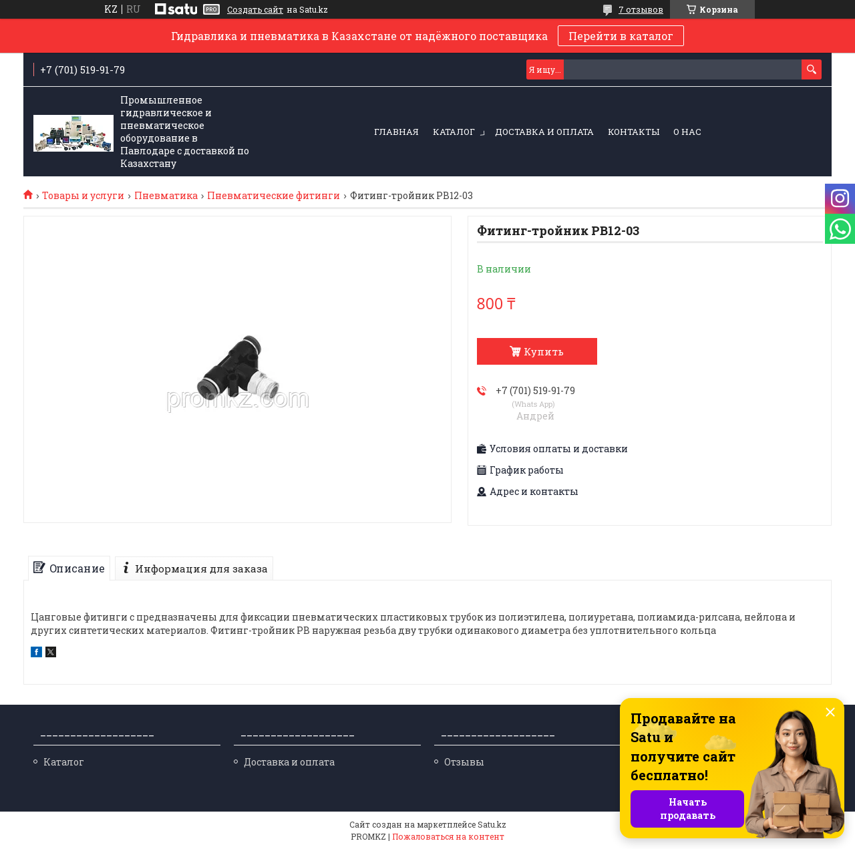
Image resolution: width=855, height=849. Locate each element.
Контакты (633, 132)
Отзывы (464, 761)
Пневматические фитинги (273, 196)
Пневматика (166, 196)
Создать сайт (255, 9)
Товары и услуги (83, 196)
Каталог (454, 132)
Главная (396, 132)
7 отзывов (641, 9)
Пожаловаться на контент (448, 836)
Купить (544, 351)
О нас (687, 132)
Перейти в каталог (620, 36)
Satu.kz (492, 824)
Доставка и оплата (544, 132)
